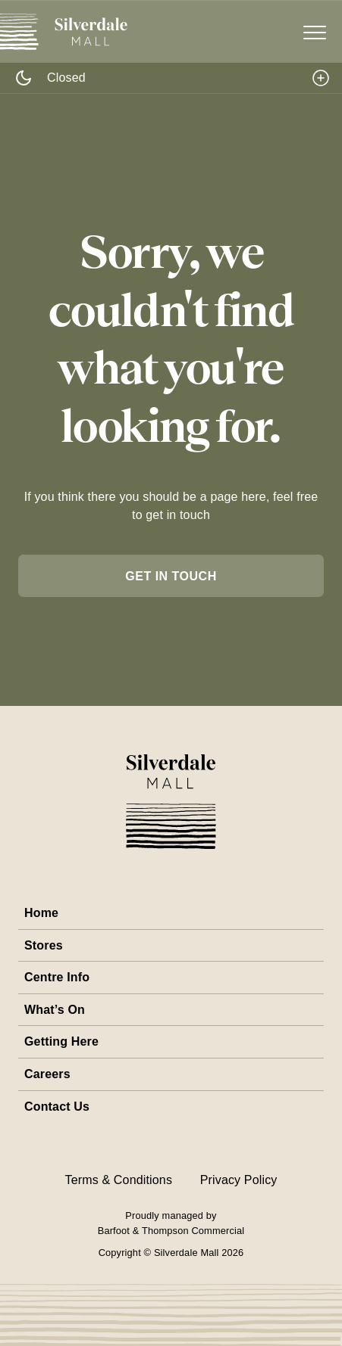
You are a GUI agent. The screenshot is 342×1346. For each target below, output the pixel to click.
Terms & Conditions (118, 1179)
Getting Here (61, 1041)
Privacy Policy (239, 1179)
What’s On (54, 1009)
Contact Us (56, 1106)
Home (41, 912)
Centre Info (56, 977)
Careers (47, 1074)
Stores (43, 945)
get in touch (170, 576)
